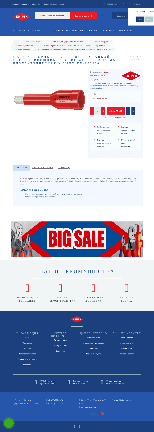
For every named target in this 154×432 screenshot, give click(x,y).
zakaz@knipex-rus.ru (122, 400)
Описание (21, 168)
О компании (75, 31)
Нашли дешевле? (99, 99)
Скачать (58, 31)
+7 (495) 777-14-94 (55, 400)
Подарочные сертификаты (93, 343)
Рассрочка (110, 31)
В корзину (116, 111)
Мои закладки (126, 348)
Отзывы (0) (64, 168)
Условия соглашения (27, 354)
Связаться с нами (60, 340)
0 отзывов (135, 59)
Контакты (127, 31)
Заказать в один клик (116, 118)
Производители (93, 337)
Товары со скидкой (93, 354)
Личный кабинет (126, 337)
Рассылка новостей (126, 354)
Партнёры (94, 348)
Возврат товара (60, 346)
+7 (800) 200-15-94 (55, 404)
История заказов (126, 343)
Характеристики (42, 168)
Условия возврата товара (27, 359)
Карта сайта (60, 351)
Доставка (93, 31)
